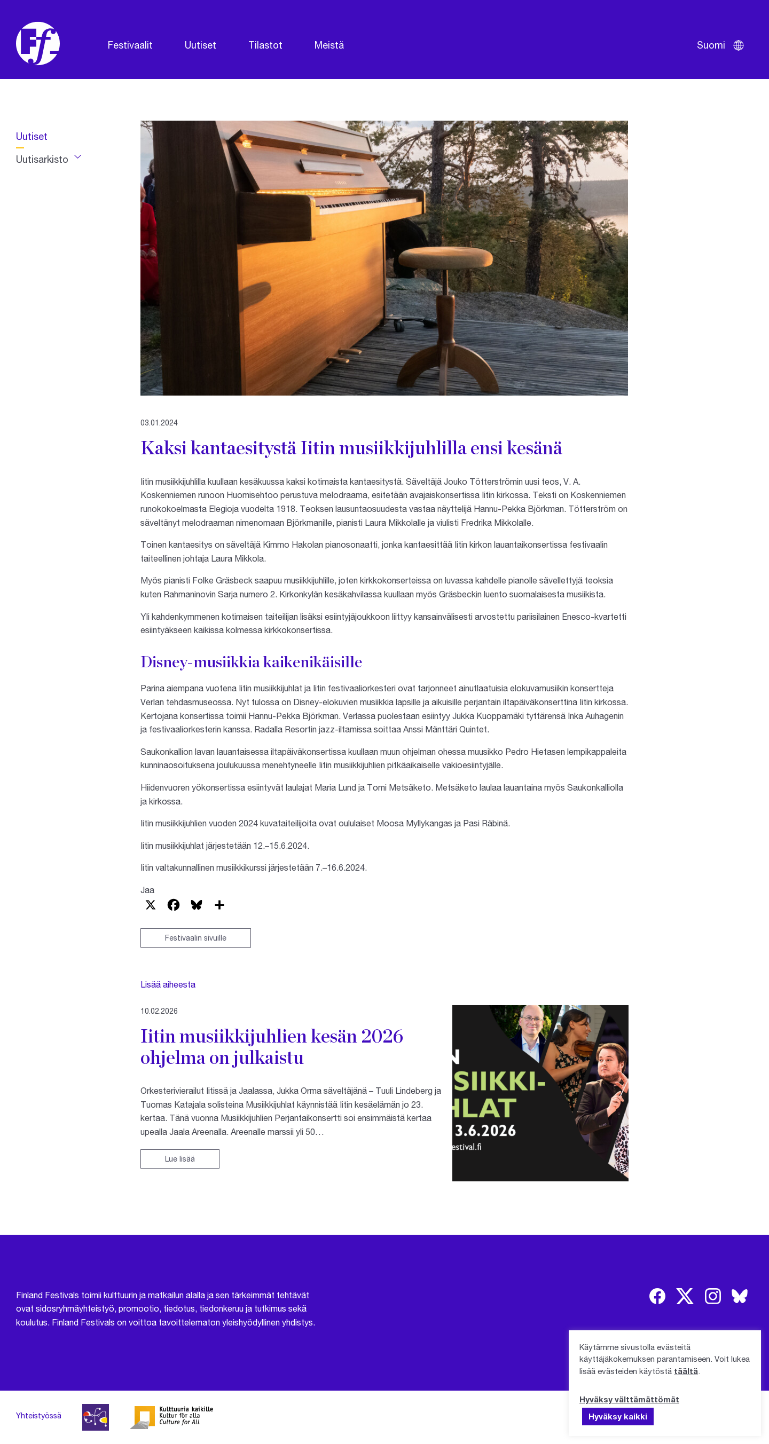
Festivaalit (130, 45)
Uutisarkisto (42, 159)
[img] (657, 1296)
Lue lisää (180, 1158)
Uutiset (200, 45)
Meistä (329, 45)
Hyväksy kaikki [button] (617, 1416)
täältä (686, 1371)
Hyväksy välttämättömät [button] (629, 1399)
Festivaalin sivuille (195, 937)
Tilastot (265, 45)
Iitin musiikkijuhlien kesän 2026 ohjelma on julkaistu (271, 1046)
